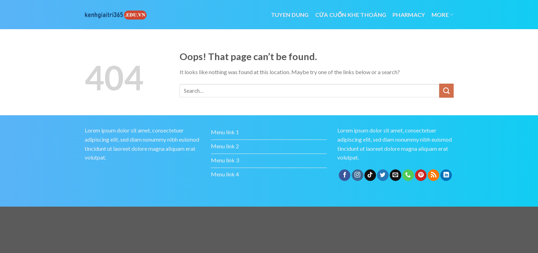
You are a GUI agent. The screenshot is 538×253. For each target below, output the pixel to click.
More (443, 14)
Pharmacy (409, 14)
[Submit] (446, 90)
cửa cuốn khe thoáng (350, 14)
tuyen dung (290, 14)
